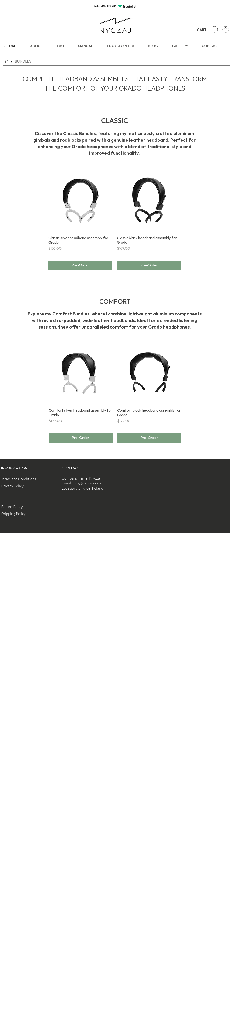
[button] (210, 29)
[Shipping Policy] (17, 513)
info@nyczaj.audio (87, 482)
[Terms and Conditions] (18, 479)
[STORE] (7, 61)
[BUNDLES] (23, 61)
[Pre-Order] (80, 265)
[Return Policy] (17, 506)
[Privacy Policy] (17, 486)
